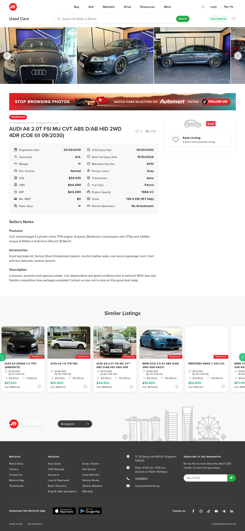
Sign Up (228, 6)
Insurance (54, 474)
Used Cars (19, 18)
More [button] (167, 7)
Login (213, 6)
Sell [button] (91, 7)
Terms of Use (16, 524)
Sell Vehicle (218, 18)
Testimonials (16, 486)
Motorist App (16, 480)
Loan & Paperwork (58, 480)
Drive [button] (127, 7)
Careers (14, 469)
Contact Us (15, 474)
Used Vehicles (90, 474)
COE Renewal (56, 469)
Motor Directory (57, 486)
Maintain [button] (109, 7)
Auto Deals (54, 463)
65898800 (141, 478)
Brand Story (16, 463)
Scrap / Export (90, 463)
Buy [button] (76, 7)
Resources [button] (147, 7)
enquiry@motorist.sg (147, 486)
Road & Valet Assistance (62, 491)
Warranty (87, 491)
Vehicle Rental (90, 480)
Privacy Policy (35, 524)
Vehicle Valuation (92, 486)
